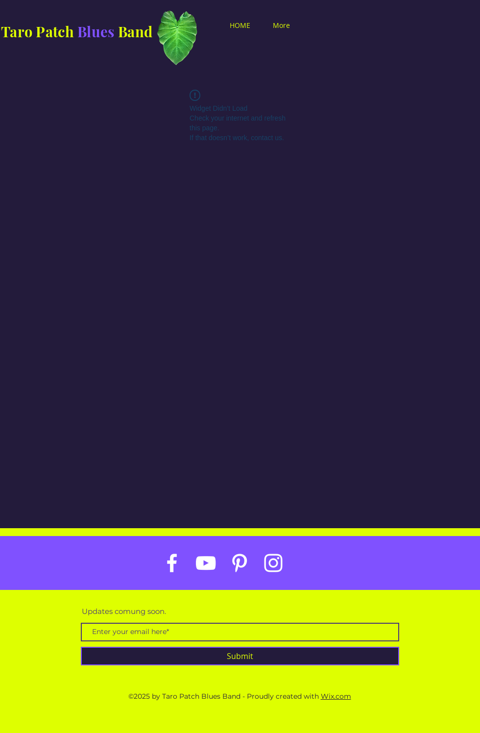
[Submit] (240, 656)
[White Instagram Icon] (273, 563)
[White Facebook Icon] (172, 563)
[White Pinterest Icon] (239, 563)
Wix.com (336, 696)
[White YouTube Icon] (205, 563)
